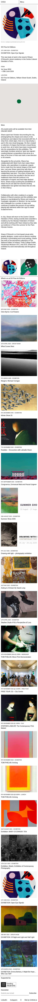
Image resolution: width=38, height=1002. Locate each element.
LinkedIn (4, 1000)
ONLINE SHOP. (6, 131)
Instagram (13, 1000)
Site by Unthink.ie (30, 1000)
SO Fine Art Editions (17, 278)
